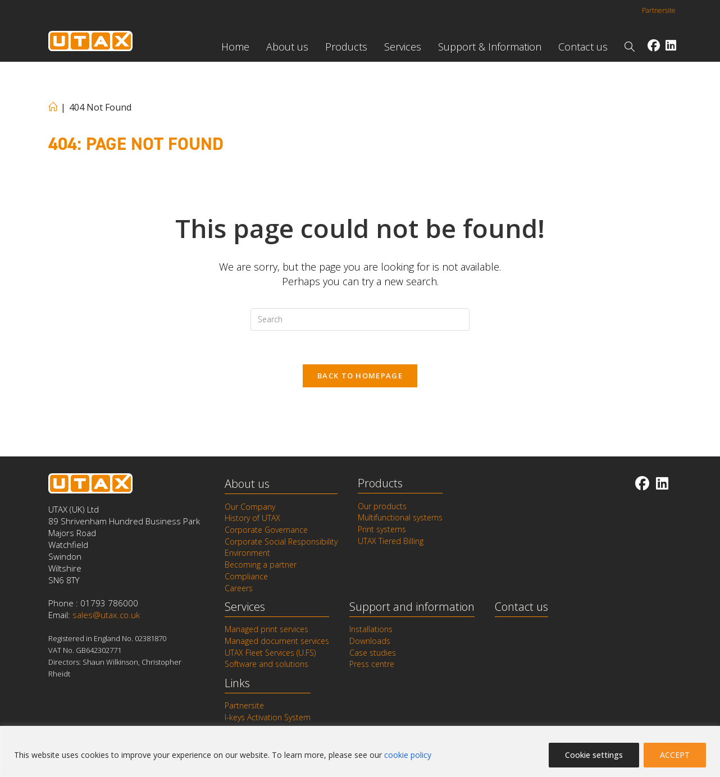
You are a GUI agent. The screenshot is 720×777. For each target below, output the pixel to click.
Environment (247, 553)
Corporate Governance (266, 530)
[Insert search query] (360, 319)
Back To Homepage (360, 376)
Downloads (369, 640)
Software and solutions (266, 663)
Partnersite (659, 10)
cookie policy (407, 754)
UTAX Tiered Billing (390, 541)
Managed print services (266, 629)
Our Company (250, 507)
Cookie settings (594, 754)
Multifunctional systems (400, 518)
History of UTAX (252, 519)
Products (380, 483)
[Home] (52, 107)
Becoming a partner (261, 564)
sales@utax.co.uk (105, 615)
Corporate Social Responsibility (281, 542)
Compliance (246, 576)
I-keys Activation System (268, 716)
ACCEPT (675, 754)
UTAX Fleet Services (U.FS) (270, 651)
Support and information (412, 605)
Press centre (371, 663)
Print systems (382, 529)
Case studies (372, 651)
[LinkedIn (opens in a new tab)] (671, 45)
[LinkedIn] (662, 483)
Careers (239, 587)
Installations (371, 629)
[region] (360, 751)
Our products (382, 506)
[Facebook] (642, 483)
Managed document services (277, 640)
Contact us (521, 605)
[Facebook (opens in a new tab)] (654, 45)
